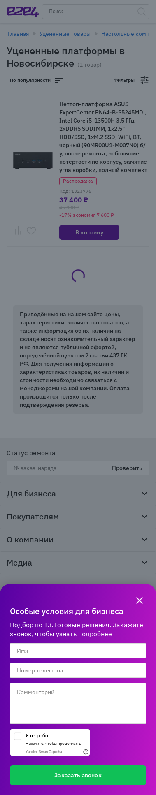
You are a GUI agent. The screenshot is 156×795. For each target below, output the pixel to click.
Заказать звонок (77, 775)
